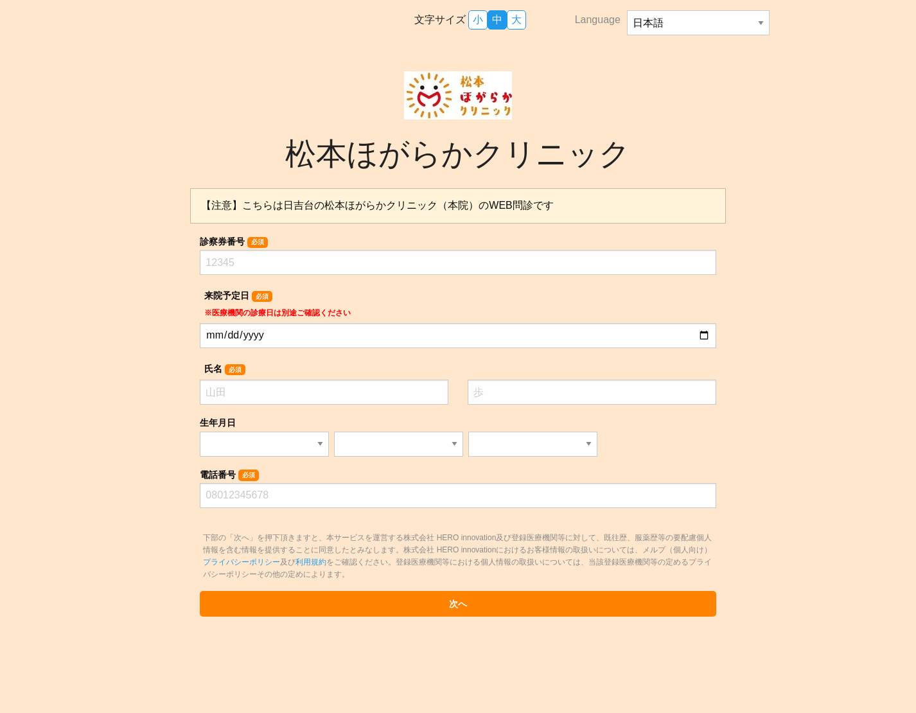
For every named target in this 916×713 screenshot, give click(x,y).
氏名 (224, 369)
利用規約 (310, 562)
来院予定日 (277, 303)
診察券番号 (233, 242)
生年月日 (218, 423)
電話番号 (229, 475)
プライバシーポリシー (241, 562)
